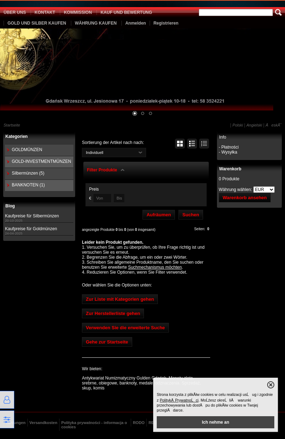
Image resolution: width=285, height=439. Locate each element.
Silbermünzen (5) (28, 173)
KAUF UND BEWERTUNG (126, 12)
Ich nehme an (215, 422)
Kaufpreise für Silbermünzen (32, 215)
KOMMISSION (78, 12)
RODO (139, 422)
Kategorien (16, 136)
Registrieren (166, 23)
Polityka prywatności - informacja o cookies (94, 424)
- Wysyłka (228, 152)
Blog (10, 205)
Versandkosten (43, 422)
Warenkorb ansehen (245, 197)
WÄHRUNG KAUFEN (95, 23)
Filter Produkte (102, 169)
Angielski (254, 125)
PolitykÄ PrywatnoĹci (179, 400)
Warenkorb (230, 168)
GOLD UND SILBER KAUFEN (36, 23)
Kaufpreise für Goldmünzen (31, 228)
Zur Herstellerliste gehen (113, 313)
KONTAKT (45, 12)
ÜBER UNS (15, 12)
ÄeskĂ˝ (273, 125)
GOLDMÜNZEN (27, 149)
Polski (238, 125)
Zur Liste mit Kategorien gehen (120, 299)
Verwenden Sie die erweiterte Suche (125, 327)
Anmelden (135, 23)
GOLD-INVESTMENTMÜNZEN (41, 161)
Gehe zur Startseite (107, 342)
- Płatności (229, 147)
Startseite (12, 125)
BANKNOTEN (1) (28, 184)
